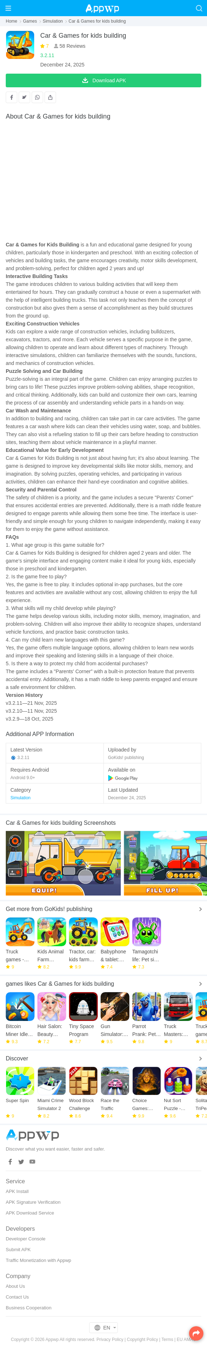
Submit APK (18, 1249)
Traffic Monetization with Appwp (38, 1260)
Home (11, 21)
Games (30, 21)
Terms (167, 1339)
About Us (15, 1286)
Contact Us (17, 1297)
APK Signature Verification (33, 1202)
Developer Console (26, 1238)
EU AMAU (186, 1339)
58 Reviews (72, 46)
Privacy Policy (110, 1339)
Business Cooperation (28, 1307)
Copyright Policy (142, 1339)
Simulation (53, 21)
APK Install (17, 1191)
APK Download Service (30, 1213)
